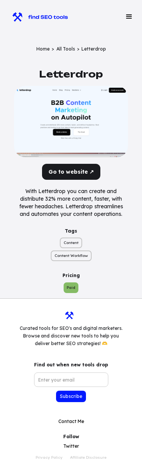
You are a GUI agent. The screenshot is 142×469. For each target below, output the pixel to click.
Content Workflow (71, 255)
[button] (129, 17)
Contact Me (71, 421)
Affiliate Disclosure (88, 457)
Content (71, 242)
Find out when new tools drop (71, 365)
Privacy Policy (49, 457)
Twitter (71, 446)
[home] (36, 16)
